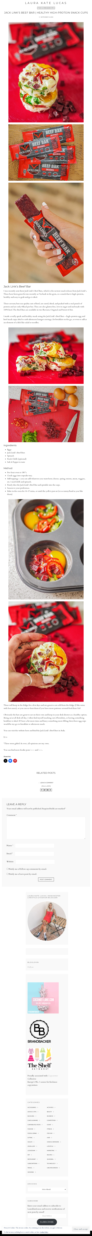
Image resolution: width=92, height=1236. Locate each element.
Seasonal (50, 1159)
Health (30, 1142)
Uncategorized (52, 1168)
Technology (51, 1163)
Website (10, 861)
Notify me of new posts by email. (23, 874)
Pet (29, 1155)
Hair (48, 1137)
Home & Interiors (53, 1142)
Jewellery (31, 1146)
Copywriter (53, 1075)
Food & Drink (42, 8)
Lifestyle (50, 1146)
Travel (30, 1168)
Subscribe (47, 1222)
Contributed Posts (34, 1124)
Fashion (30, 1129)
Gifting (30, 1137)
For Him (49, 1133)
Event (49, 1124)
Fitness (49, 1129)
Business (50, 1116)
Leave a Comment (46, 783)
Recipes (51, 8)
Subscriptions (32, 1163)
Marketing (50, 1150)
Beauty (49, 1112)
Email (10, 853)
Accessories (32, 1107)
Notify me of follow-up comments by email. (28, 869)
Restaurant (32, 1159)
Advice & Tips (32, 1112)
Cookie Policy (44, 1232)
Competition (51, 1120)
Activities (50, 1107)
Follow (31, 967)
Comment (12, 815)
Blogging (31, 1116)
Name (10, 845)
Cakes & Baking (33, 1120)
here (32, 750)
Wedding (31, 1172)
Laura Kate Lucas (46, 3)
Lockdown (31, 1150)
